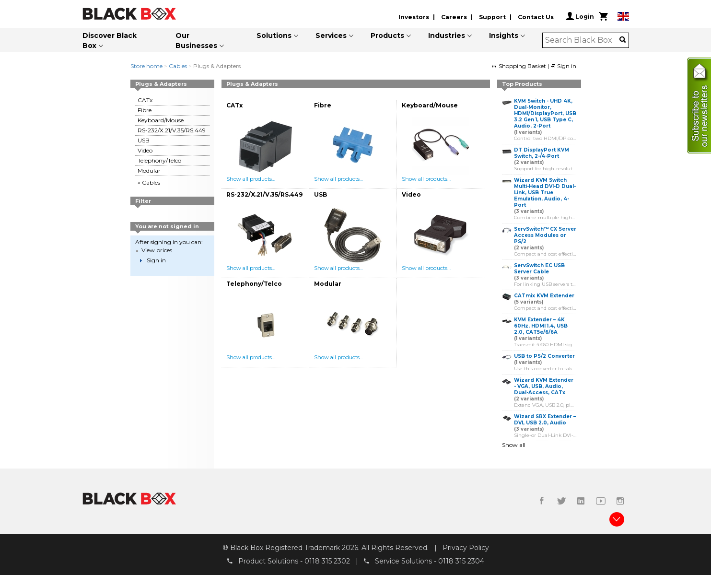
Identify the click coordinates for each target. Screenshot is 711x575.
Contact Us (536, 17)
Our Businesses (196, 40)
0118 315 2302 (327, 561)
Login (580, 16)
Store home (146, 66)
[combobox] (582, 40)
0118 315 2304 (461, 561)
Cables (178, 66)
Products (387, 35)
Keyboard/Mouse (161, 120)
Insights (503, 35)
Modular (149, 170)
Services (331, 35)
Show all (513, 444)
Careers (454, 17)
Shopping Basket (520, 66)
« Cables (149, 182)
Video (145, 150)
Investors (413, 17)
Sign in (563, 66)
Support (492, 17)
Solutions (273, 35)
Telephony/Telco (159, 160)
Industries (446, 35)
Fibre (145, 110)
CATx (145, 100)
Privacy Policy (466, 547)
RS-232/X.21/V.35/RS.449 (172, 130)
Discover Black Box (109, 40)
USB (144, 140)
